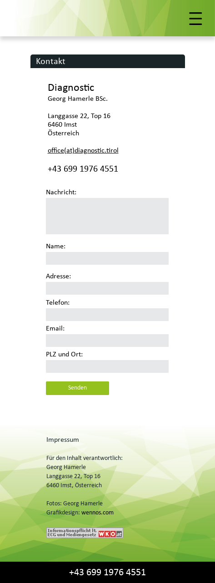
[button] (107, 18)
